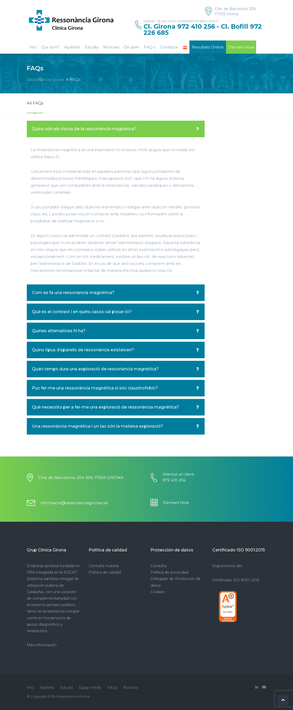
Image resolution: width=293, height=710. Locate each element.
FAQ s (149, 47)
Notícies (111, 47)
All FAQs (35, 103)
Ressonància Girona (45, 79)
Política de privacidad (169, 572)
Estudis (91, 47)
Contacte (169, 47)
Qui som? (50, 47)
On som (131, 47)
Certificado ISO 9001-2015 (235, 580)
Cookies (157, 592)
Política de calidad (105, 572)
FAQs (112, 687)
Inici (33, 47)
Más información (42, 645)
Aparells (72, 47)
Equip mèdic (90, 687)
